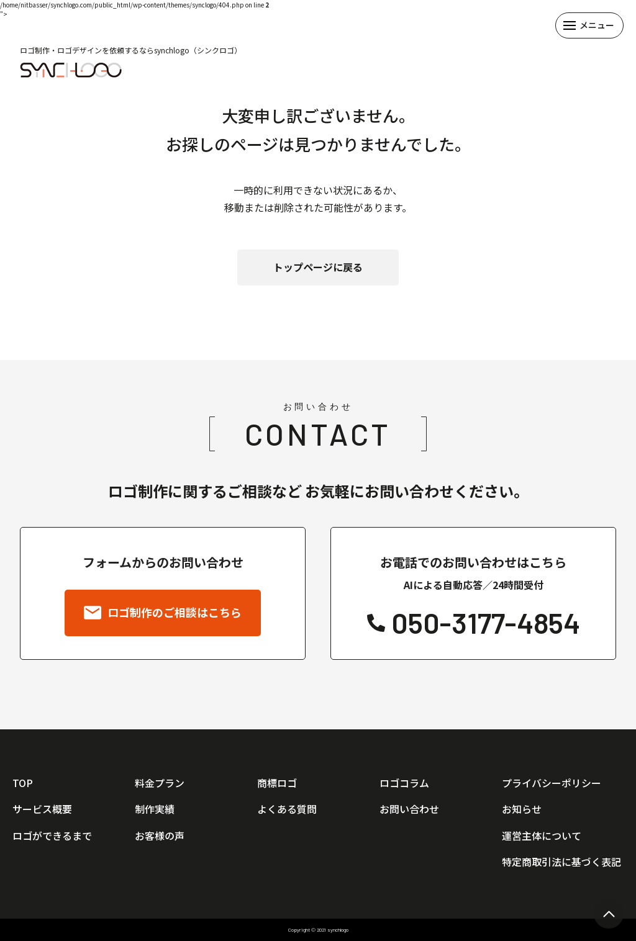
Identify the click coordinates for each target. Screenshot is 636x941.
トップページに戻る (318, 266)
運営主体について (541, 835)
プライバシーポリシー (551, 783)
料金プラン (159, 783)
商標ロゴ (277, 783)
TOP (22, 783)
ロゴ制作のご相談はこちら (163, 613)
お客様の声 (159, 835)
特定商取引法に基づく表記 (561, 861)
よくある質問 (287, 809)
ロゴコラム (404, 783)
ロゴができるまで (52, 835)
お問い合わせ (409, 809)
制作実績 (155, 809)
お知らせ (522, 809)
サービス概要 (42, 809)
